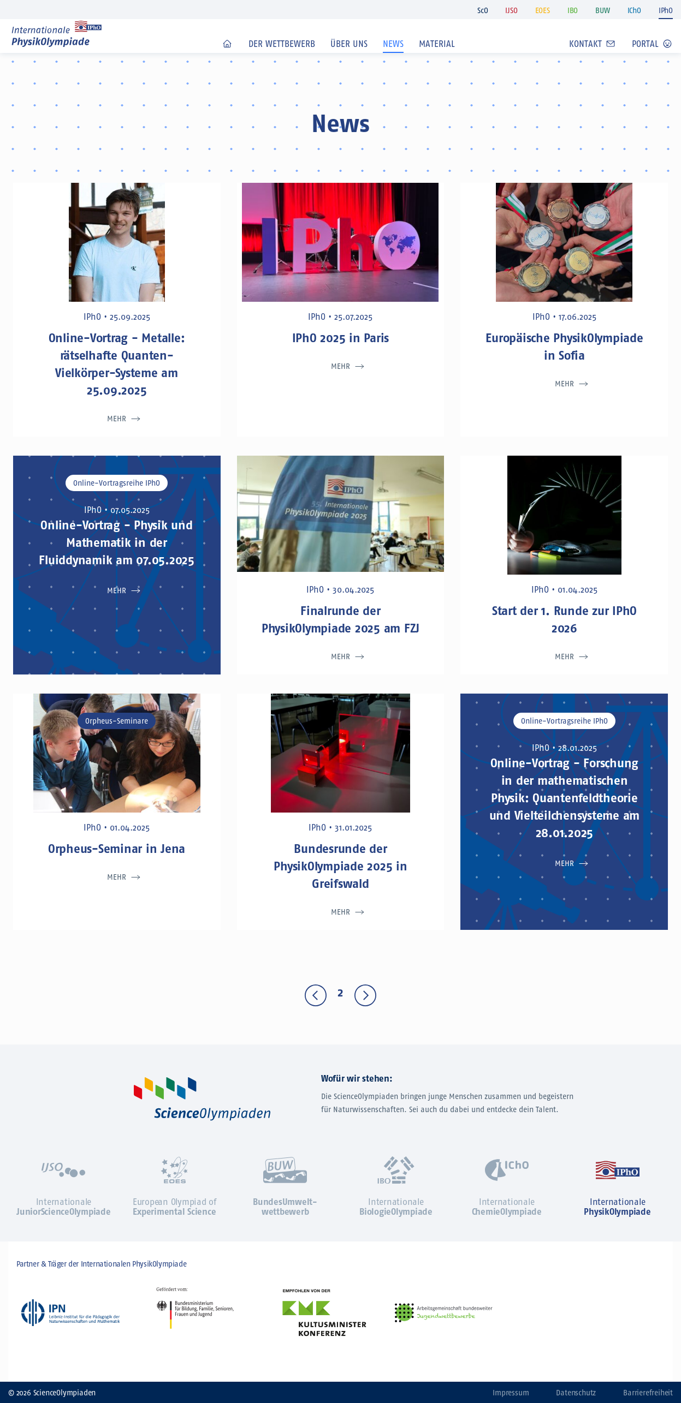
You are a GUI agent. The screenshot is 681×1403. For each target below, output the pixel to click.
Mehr (116, 418)
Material (437, 59)
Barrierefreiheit (648, 1393)
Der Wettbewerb (281, 59)
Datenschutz (576, 1393)
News (393, 59)
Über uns (349, 59)
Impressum (511, 1393)
